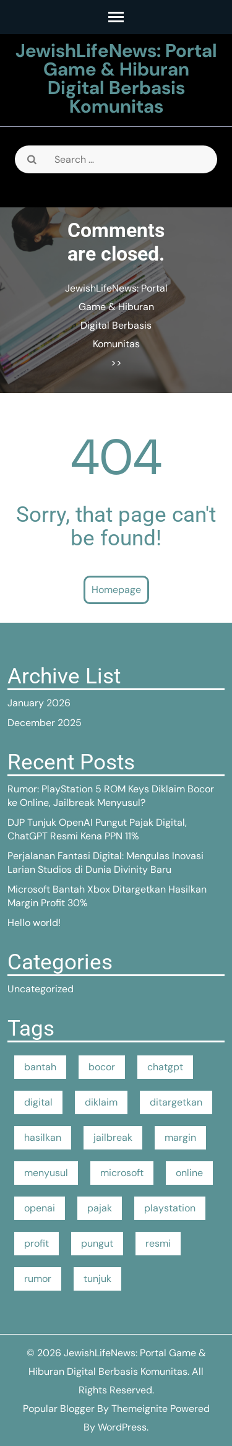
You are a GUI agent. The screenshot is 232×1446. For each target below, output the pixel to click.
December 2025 (44, 722)
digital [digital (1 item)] (38, 1102)
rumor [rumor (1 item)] (37, 1278)
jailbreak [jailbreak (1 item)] (112, 1137)
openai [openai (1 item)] (39, 1207)
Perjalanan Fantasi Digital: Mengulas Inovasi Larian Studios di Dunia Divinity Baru (105, 862)
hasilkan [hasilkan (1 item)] (42, 1137)
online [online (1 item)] (189, 1172)
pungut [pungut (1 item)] (97, 1243)
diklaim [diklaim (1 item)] (101, 1102)
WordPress (122, 1427)
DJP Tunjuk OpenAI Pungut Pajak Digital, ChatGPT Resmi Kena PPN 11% (97, 829)
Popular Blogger (59, 1408)
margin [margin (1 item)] (180, 1137)
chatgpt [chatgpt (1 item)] (165, 1066)
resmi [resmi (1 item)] (158, 1243)
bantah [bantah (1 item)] (40, 1066)
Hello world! (34, 922)
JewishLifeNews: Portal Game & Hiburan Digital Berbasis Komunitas (116, 78)
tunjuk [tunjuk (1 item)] (97, 1278)
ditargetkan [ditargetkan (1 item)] (176, 1102)
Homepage (116, 589)
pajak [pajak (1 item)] (99, 1207)
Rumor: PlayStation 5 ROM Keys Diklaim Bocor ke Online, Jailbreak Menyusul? (110, 795)
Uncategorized (40, 988)
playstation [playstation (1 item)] (169, 1207)
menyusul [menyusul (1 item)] (46, 1172)
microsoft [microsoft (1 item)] (122, 1172)
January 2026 (39, 702)
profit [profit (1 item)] (36, 1243)
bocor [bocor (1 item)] (101, 1066)
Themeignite (139, 1408)
